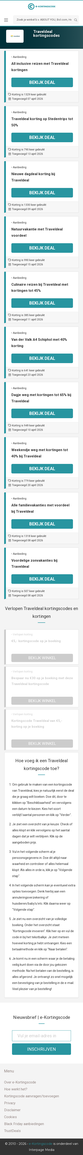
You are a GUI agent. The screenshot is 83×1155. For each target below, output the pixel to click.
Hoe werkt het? (15, 1089)
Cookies (10, 1117)
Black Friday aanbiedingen (24, 1124)
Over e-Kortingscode (20, 1082)
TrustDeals (12, 1131)
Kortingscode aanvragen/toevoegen (31, 1096)
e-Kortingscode (40, 1144)
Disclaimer (12, 1110)
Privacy (10, 1103)
